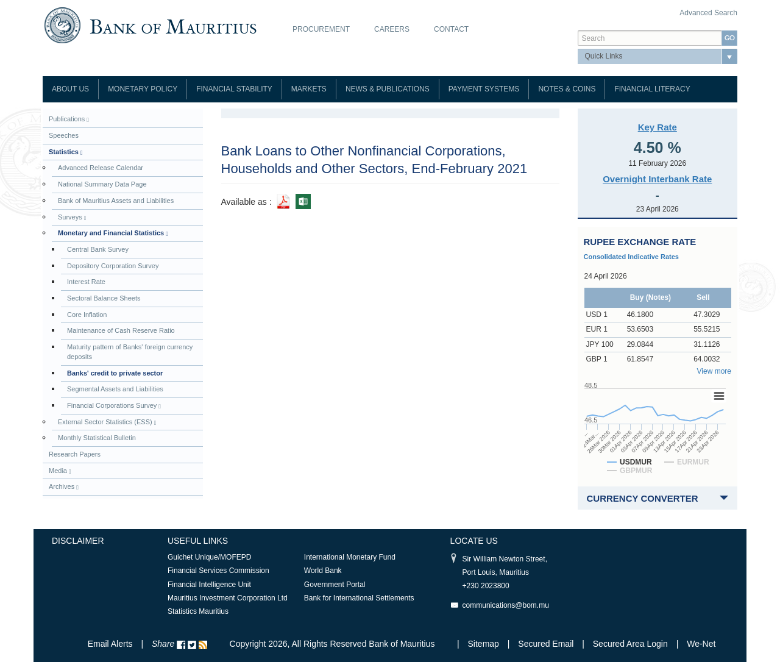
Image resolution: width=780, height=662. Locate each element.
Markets (309, 89)
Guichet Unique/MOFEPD (209, 557)
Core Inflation (87, 314)
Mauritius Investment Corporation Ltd (228, 598)
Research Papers (75, 454)
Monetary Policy (142, 89)
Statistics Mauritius (198, 611)
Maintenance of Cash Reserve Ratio (121, 330)
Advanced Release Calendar (100, 167)
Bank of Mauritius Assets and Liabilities (116, 200)
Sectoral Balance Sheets (103, 298)
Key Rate (657, 127)
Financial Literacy (652, 89)
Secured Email (545, 644)
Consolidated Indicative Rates (631, 256)
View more (714, 371)
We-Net (701, 644)
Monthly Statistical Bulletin (97, 437)
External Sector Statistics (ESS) (107, 422)
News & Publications (388, 89)
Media (60, 471)
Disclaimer (78, 541)
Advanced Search (708, 13)
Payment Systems (484, 89)
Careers (392, 29)
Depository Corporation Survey (112, 265)
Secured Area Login (630, 644)
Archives (64, 487)
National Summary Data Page (102, 184)
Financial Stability (234, 89)
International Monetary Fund (349, 557)
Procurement (321, 29)
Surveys (72, 217)
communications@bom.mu (506, 605)
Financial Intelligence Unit (209, 584)
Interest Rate (86, 281)
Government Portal (335, 584)
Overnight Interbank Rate (657, 179)
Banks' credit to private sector (115, 373)
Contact (451, 29)
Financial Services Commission (218, 570)
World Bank (323, 570)
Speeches (64, 135)
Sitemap (485, 644)
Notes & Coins (566, 89)
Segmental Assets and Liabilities (115, 389)
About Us (70, 89)
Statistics (66, 152)
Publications (69, 119)
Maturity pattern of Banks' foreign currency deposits (130, 351)
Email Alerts (110, 644)
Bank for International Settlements (359, 598)
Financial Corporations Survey (114, 406)
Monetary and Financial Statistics (113, 233)
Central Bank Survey (98, 249)
